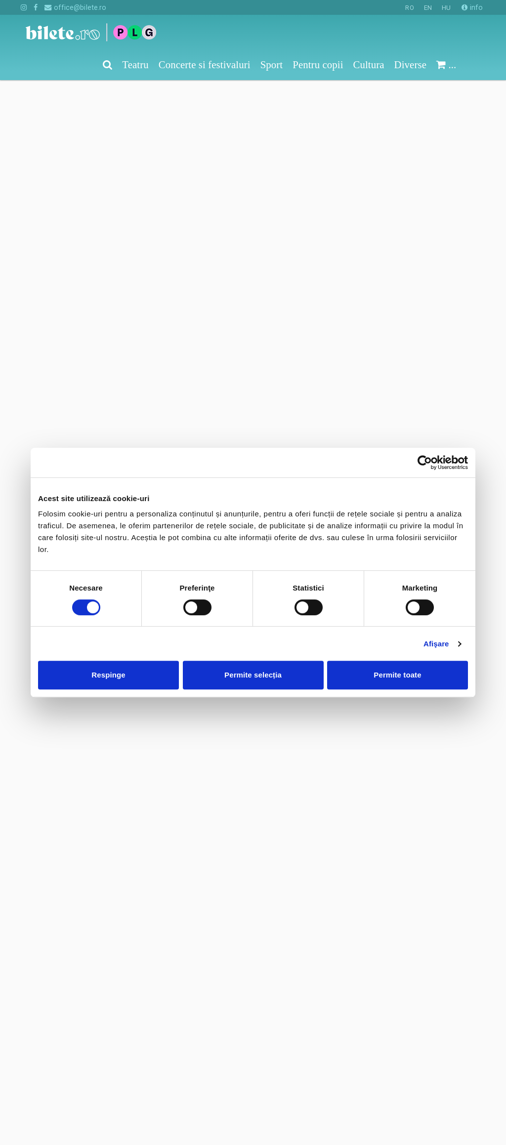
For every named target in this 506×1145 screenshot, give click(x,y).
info (472, 7)
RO (409, 7)
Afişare (436, 643)
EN (428, 7)
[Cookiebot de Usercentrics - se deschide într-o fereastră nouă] (424, 462)
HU (446, 7)
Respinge (108, 675)
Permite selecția (253, 675)
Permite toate (397, 675)
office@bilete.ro (75, 7)
